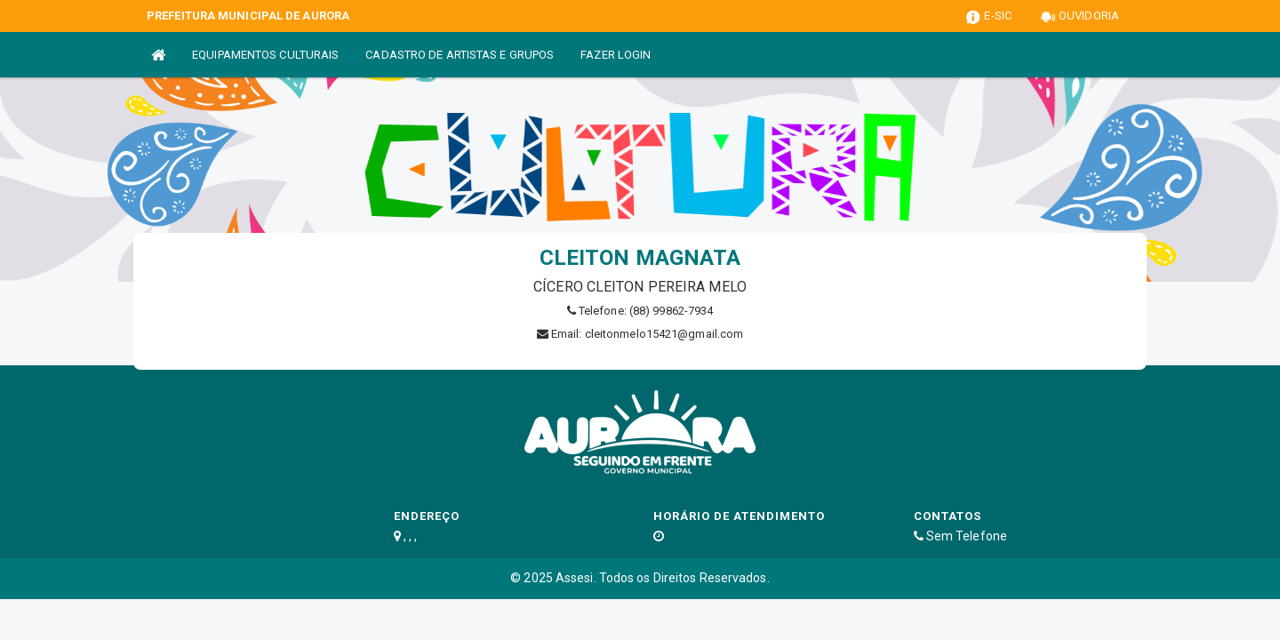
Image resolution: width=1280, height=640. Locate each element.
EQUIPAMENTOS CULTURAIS (265, 54)
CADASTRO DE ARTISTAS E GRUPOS (459, 54)
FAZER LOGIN (615, 54)
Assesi (575, 578)
